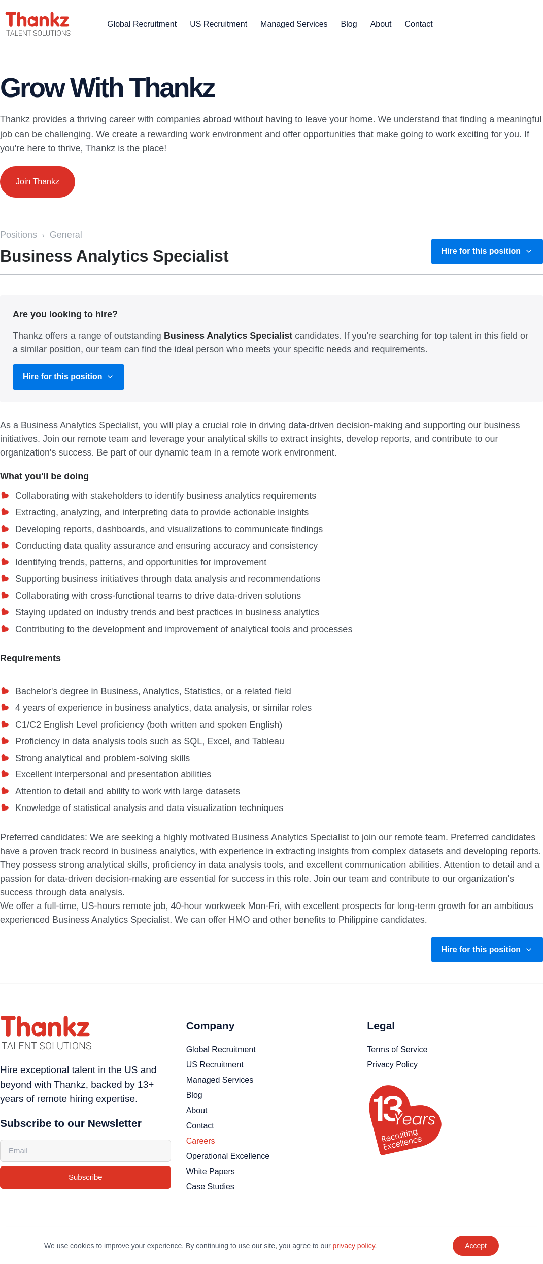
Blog (349, 24)
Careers (200, 1141)
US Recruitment (218, 24)
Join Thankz (37, 181)
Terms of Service (397, 1049)
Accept (476, 1246)
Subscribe (86, 1177)
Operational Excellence (228, 1156)
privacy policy (354, 1246)
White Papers (210, 1171)
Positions (18, 235)
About (381, 24)
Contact (418, 24)
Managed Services (294, 24)
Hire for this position (487, 251)
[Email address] (85, 1151)
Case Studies (210, 1186)
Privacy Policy (392, 1064)
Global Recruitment (142, 24)
